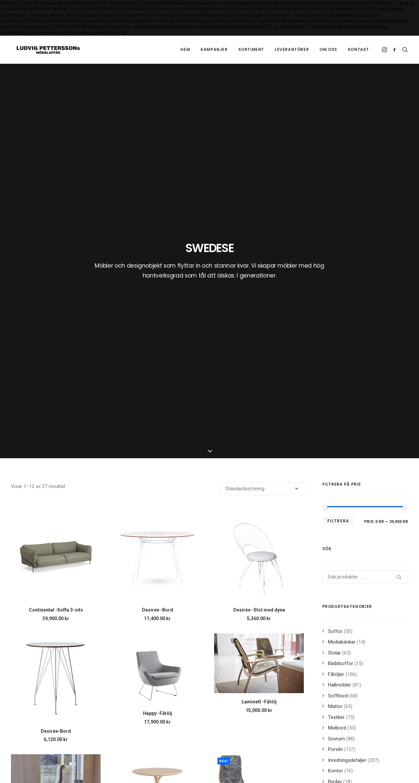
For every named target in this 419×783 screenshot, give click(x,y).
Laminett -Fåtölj (259, 418)
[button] (385, 49)
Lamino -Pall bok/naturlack (259, 689)
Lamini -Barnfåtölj (56, 559)
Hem (185, 49)
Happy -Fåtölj (157, 429)
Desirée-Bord (56, 447)
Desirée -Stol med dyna (259, 326)
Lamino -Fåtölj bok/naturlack (56, 689)
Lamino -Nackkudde (157, 689)
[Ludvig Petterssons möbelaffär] (43, 50)
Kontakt (358, 49)
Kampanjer (214, 49)
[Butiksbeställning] (262, 205)
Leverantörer (292, 49)
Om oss (328, 49)
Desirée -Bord (157, 326)
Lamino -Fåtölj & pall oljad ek (259, 568)
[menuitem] (185, 49)
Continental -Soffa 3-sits (56, 326)
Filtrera (338, 237)
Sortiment (251, 49)
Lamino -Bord (157, 568)
